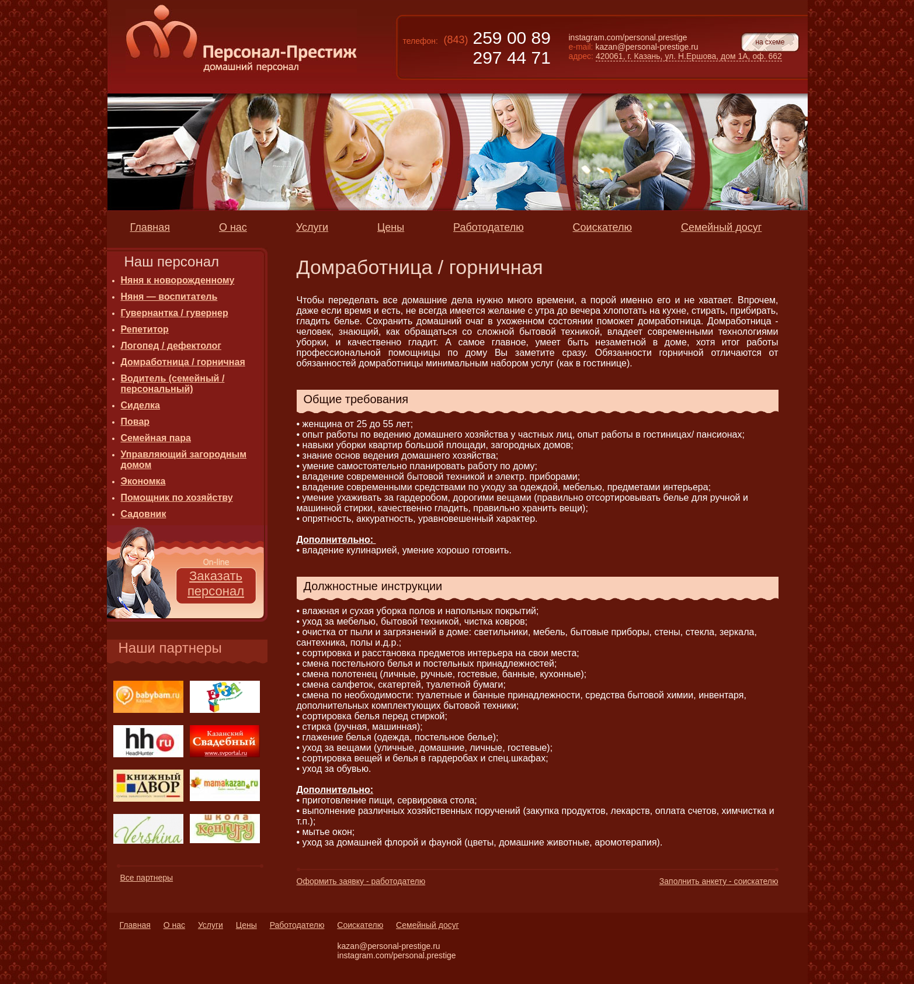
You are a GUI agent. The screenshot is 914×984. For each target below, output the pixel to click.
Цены (246, 925)
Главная (135, 925)
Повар (135, 422)
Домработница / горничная (183, 362)
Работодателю (297, 925)
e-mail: (581, 46)
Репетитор (145, 329)
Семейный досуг (427, 925)
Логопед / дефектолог (171, 346)
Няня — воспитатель (169, 297)
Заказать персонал (215, 583)
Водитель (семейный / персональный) (173, 383)
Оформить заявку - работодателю (361, 881)
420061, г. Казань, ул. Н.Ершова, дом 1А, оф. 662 (689, 56)
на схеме (769, 42)
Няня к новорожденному (178, 280)
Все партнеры (146, 877)
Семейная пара (156, 438)
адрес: (581, 56)
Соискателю (360, 925)
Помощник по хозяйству (177, 498)
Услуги (210, 925)
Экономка (143, 481)
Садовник (143, 514)
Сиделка (141, 405)
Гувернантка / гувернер (174, 313)
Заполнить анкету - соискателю (719, 881)
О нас (174, 925)
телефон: (420, 41)
